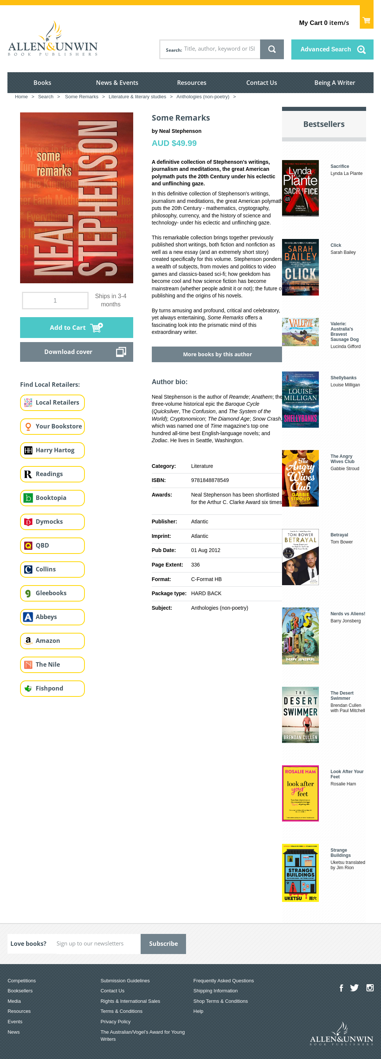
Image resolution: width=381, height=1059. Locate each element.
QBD (42, 545)
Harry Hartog (55, 450)
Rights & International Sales (130, 1001)
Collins (46, 569)
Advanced (326, 49)
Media (13, 1001)
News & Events (117, 83)
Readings (49, 474)
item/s (324, 22)
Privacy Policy (115, 1021)
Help (198, 1011)
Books (42, 83)
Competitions (21, 980)
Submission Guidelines (125, 980)
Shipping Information (215, 990)
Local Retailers (57, 402)
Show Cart (367, 17)
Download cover (68, 352)
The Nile (48, 664)
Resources (191, 83)
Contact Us (261, 83)
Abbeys (46, 617)
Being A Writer (334, 83)
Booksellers (19, 990)
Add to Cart (68, 327)
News (13, 1032)
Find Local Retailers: (50, 384)
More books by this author (217, 354)
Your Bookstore (59, 426)
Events (14, 1021)
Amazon (48, 641)
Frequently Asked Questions (223, 980)
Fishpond (49, 688)
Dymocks (49, 521)
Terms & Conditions (121, 1011)
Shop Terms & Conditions (220, 1001)
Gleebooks (51, 593)
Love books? (28, 944)
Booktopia (51, 498)
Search (173, 50)
